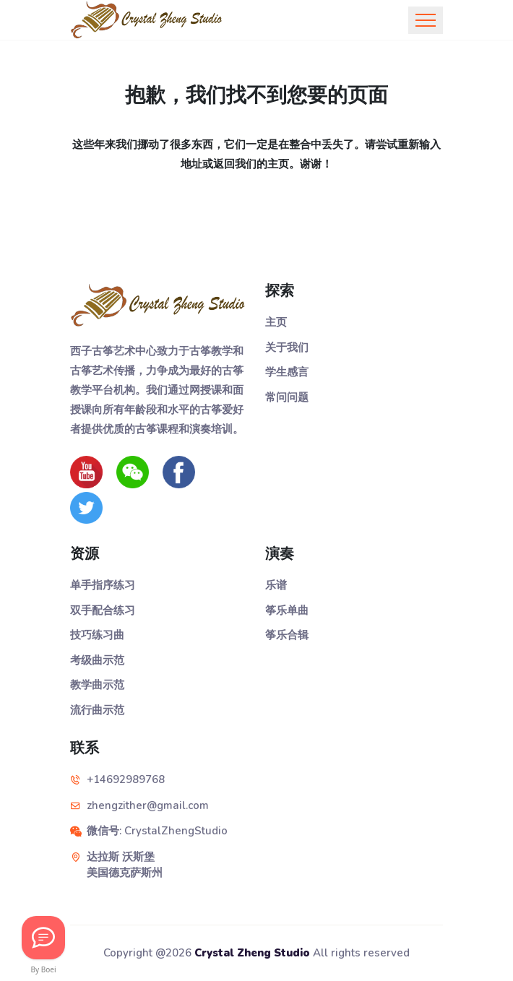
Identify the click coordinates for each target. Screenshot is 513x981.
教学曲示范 (97, 685)
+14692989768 (126, 779)
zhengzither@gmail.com (148, 805)
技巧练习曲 (97, 635)
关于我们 (287, 347)
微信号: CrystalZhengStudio (157, 831)
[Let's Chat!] (43, 937)
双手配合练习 (102, 610)
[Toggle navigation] (425, 20)
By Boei (43, 969)
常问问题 (287, 397)
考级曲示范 (97, 660)
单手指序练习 (102, 585)
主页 (276, 322)
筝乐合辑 (287, 635)
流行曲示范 (97, 710)
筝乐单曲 (287, 610)
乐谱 (276, 585)
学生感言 (287, 372)
